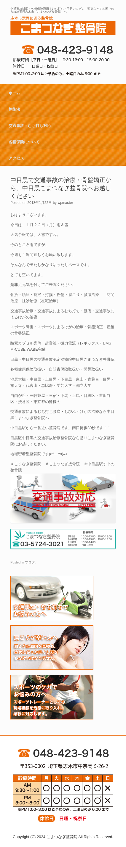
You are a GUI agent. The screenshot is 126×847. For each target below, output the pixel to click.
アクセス (16, 158)
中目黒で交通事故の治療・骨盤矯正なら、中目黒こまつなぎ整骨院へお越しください (60, 188)
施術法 (14, 109)
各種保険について (24, 142)
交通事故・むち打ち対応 (30, 125)
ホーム (14, 93)
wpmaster (65, 203)
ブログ (30, 562)
